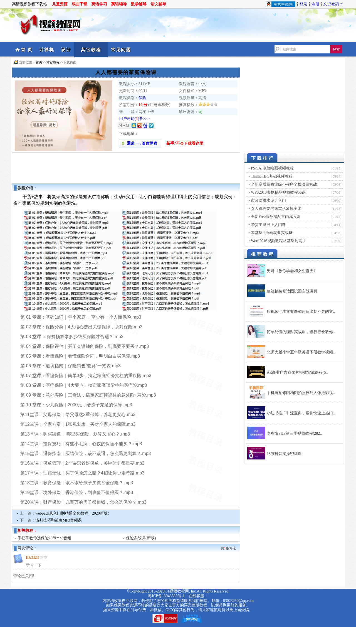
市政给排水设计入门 (268, 200)
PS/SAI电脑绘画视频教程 (272, 168)
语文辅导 (158, 4)
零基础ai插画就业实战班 (272, 233)
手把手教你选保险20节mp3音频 (44, 538)
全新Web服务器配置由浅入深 (276, 217)
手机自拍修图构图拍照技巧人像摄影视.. (301, 393)
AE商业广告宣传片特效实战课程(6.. (297, 372)
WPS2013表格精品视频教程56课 (278, 192)
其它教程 (91, 49)
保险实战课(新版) (141, 538)
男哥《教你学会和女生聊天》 (292, 271)
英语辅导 (119, 4)
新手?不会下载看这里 (184, 143)
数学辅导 (139, 4)
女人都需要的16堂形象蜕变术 (276, 208)
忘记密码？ (333, 4)
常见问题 (121, 49)
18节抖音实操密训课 (284, 454)
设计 (66, 49)
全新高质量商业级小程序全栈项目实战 (284, 184)
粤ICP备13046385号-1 (166, 596)
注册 (315, 4)
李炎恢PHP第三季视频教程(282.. (294, 433)
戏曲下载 (79, 4)
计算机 (46, 49)
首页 (39, 62)
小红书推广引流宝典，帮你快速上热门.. (301, 413)
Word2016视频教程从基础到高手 (278, 241)
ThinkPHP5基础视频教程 (272, 176)
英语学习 (99, 4)
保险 (142, 98)
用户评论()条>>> (134, 119)
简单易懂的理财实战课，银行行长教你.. (301, 332)
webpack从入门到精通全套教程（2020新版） (73, 513)
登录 (303, 4)
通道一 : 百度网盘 (140, 143)
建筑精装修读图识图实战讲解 (292, 291)
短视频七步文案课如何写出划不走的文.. (301, 311)
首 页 (27, 49)
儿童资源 (60, 4)
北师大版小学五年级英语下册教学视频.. (301, 352)
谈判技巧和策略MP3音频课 (58, 520)
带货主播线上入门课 (268, 225)
